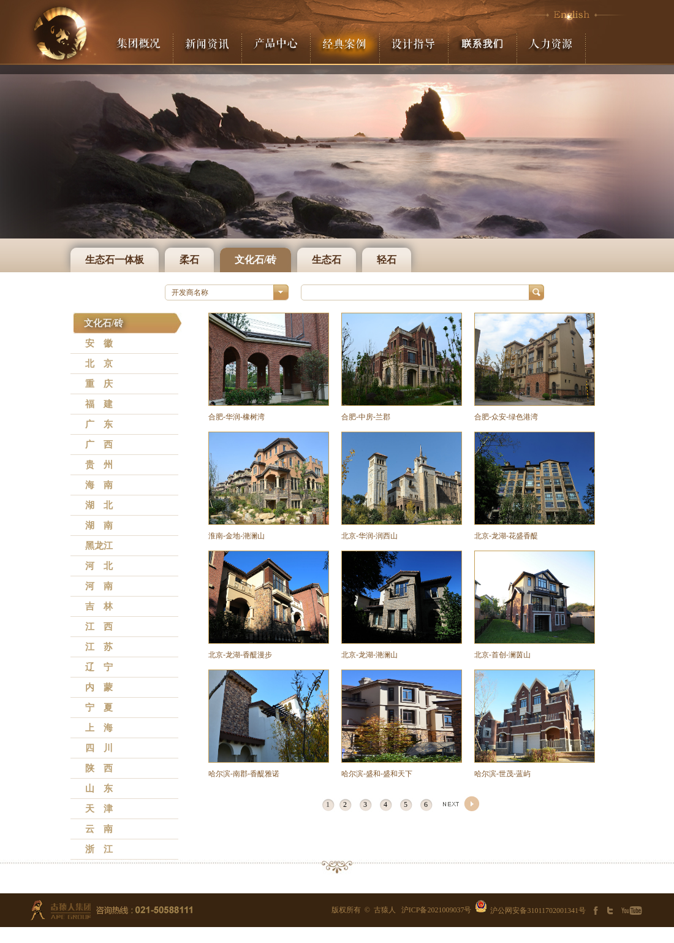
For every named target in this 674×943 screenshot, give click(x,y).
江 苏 (99, 647)
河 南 (99, 586)
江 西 (99, 627)
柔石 (189, 259)
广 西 (99, 444)
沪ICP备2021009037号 (436, 910)
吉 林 (99, 606)
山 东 (99, 788)
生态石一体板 (114, 259)
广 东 (99, 424)
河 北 (99, 566)
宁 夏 (99, 707)
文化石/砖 (255, 259)
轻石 (386, 259)
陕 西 (99, 768)
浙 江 (99, 849)
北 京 (99, 363)
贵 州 (99, 465)
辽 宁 (99, 667)
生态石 (326, 259)
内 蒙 (99, 687)
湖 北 (99, 505)
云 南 (99, 829)
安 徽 (99, 343)
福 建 (99, 404)
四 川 (99, 748)
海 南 (99, 485)
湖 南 (99, 525)
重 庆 (99, 384)
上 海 (99, 728)
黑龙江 (99, 546)
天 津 (99, 809)
